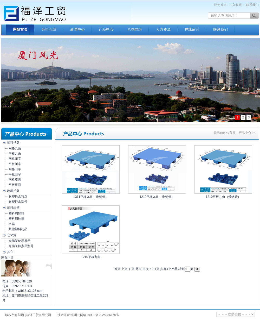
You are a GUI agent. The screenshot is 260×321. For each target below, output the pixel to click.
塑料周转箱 (16, 213)
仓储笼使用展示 (19, 241)
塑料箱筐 (13, 208)
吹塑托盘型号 (18, 202)
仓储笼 (11, 235)
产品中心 (106, 29)
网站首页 (20, 29)
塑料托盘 (13, 142)
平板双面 (15, 185)
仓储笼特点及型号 (21, 246)
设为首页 (220, 5)
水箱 (12, 224)
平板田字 (15, 174)
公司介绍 (49, 29)
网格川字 (15, 159)
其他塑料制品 (18, 229)
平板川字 (15, 164)
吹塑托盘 (13, 191)
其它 (10, 252)
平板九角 (15, 153)
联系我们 (252, 5)
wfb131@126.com (30, 291)
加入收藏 (235, 5)
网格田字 (15, 169)
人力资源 (163, 29)
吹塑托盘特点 (18, 196)
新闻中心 (77, 29)
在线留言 (192, 29)
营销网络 (134, 29)
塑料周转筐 (16, 219)
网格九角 (15, 148)
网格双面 (15, 179)
